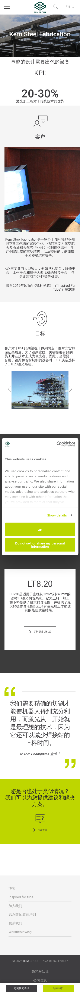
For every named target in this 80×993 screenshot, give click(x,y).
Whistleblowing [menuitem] (20, 932)
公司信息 (40, 980)
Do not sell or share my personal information (40, 544)
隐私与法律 (40, 972)
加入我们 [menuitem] (15, 906)
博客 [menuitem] (12, 888)
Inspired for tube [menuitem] (21, 897)
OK (40, 529)
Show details (57, 515)
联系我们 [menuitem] (15, 923)
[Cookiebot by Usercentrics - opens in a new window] (57, 444)
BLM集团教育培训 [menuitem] (22, 914)
